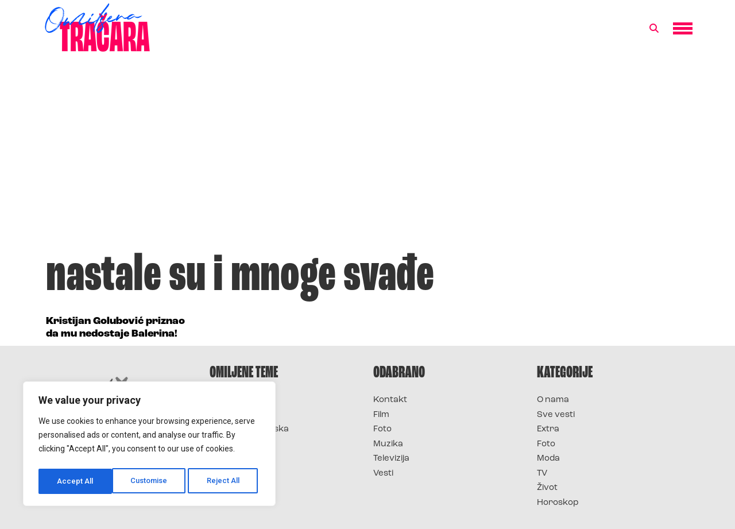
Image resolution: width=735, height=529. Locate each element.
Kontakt (390, 400)
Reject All (151, 481)
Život (547, 488)
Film (381, 415)
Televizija (391, 458)
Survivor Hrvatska (249, 429)
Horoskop (558, 503)
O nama (553, 400)
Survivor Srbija (242, 444)
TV (542, 473)
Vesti (383, 473)
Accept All (224, 481)
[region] (149, 445)
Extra (548, 429)
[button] (654, 29)
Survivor (228, 400)
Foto (382, 429)
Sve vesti (556, 415)
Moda (548, 458)
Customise (75, 481)
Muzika (388, 444)
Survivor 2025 (240, 415)
